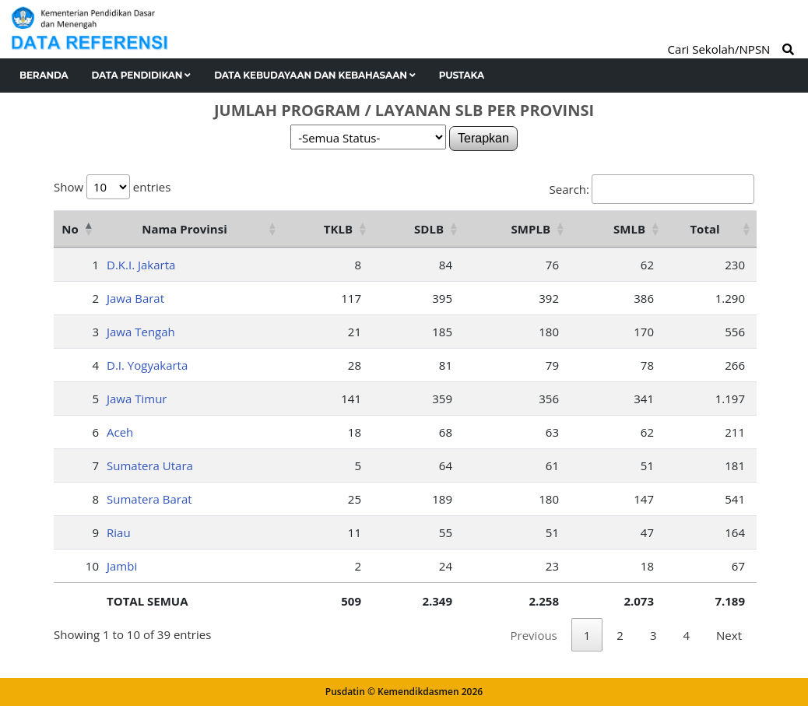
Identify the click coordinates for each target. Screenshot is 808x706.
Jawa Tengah (141, 331)
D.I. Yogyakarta (147, 365)
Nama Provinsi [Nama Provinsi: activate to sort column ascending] (184, 229)
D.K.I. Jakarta (141, 264)
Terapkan (483, 138)
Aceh (120, 432)
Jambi (122, 566)
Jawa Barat (135, 298)
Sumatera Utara (150, 465)
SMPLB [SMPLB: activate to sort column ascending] (530, 229)
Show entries (112, 186)
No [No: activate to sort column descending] (69, 229)
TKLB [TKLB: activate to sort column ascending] (338, 229)
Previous (534, 635)
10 (92, 566)
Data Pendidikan (141, 75)
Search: (652, 189)
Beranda (44, 75)
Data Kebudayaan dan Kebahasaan (315, 75)
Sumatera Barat (149, 499)
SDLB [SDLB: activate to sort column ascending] (429, 229)
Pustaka (461, 75)
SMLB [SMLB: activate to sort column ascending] (629, 229)
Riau (119, 532)
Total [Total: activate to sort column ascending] (704, 229)
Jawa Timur (137, 398)
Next (729, 635)
